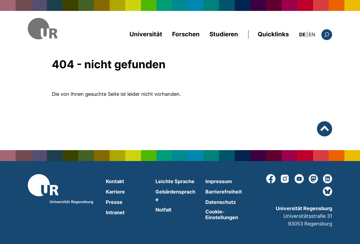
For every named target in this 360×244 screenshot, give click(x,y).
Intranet (115, 212)
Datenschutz (220, 202)
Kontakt (115, 181)
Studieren (223, 34)
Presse (114, 202)
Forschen (186, 34)
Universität (146, 34)
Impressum (218, 181)
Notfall (163, 210)
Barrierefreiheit (223, 192)
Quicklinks (273, 34)
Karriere (115, 192)
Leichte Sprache (174, 181)
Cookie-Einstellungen (221, 214)
